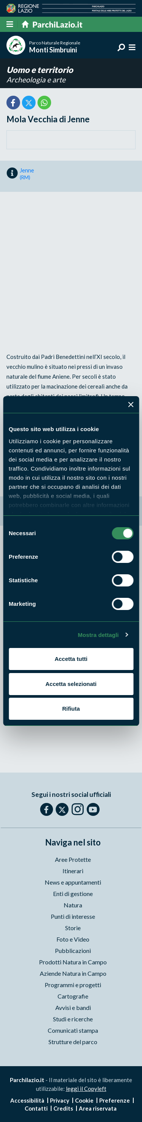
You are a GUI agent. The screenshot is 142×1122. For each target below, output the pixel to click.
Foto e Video (72, 939)
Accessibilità (27, 1100)
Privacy (59, 1100)
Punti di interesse (73, 916)
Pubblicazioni (73, 950)
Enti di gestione (73, 893)
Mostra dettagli (98, 635)
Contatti (36, 1108)
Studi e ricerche (73, 1018)
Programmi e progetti (73, 984)
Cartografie (73, 996)
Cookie (84, 1100)
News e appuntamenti (73, 882)
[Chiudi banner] (130, 404)
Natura (73, 905)
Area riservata (98, 1108)
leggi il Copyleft (86, 1088)
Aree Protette (73, 859)
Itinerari (72, 870)
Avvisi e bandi (73, 1007)
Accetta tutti (71, 659)
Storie (73, 927)
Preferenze (114, 1100)
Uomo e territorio (39, 70)
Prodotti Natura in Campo (73, 962)
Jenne (27, 173)
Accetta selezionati (71, 684)
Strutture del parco (72, 1041)
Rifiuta (71, 708)
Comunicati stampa (73, 1030)
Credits (63, 1108)
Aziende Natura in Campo (73, 973)
